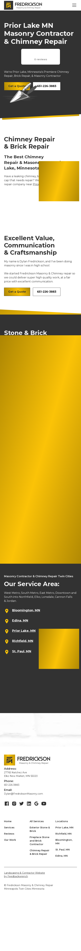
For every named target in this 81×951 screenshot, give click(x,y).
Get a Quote (17, 291)
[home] (23, 5)
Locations (61, 821)
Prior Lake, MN (64, 827)
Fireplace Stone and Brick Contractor (39, 841)
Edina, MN (61, 855)
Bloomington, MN (63, 841)
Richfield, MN (63, 833)
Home (7, 821)
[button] (73, 5)
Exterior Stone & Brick (40, 829)
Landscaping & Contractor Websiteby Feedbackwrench (24, 874)
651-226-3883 (46, 86)
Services (9, 827)
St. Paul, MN (62, 849)
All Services (37, 821)
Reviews (9, 833)
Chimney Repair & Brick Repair (39, 852)
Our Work (10, 839)
